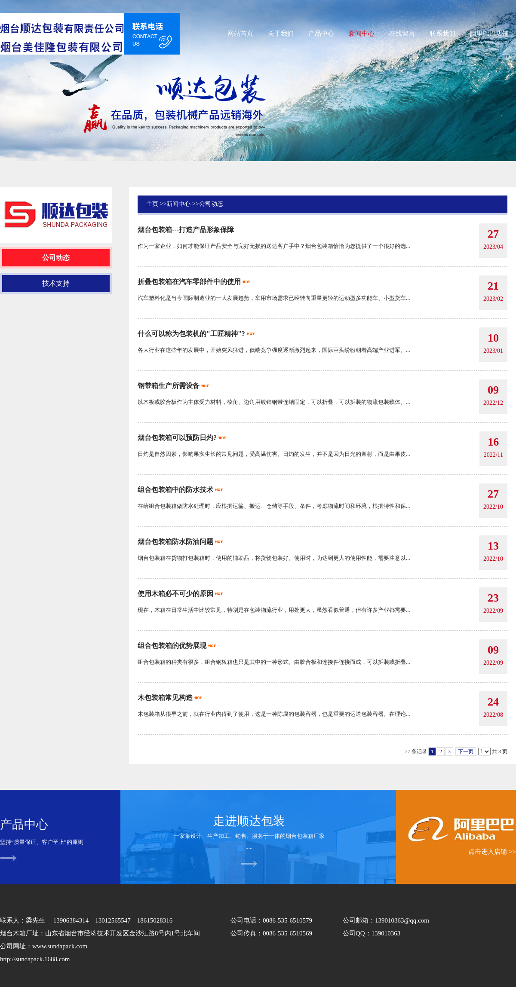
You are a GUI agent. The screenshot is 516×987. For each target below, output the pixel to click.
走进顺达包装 (249, 821)
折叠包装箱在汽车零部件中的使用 (189, 281)
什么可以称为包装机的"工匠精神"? (191, 333)
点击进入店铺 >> (492, 851)
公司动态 (211, 204)
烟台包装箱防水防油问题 (175, 541)
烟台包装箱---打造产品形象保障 (186, 229)
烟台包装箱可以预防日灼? (177, 437)
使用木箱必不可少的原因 (175, 593)
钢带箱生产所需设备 (169, 385)
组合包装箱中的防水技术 (175, 489)
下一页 (465, 752)
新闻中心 (178, 204)
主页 (152, 204)
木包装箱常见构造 (165, 697)
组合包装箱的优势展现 (172, 645)
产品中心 (24, 824)
